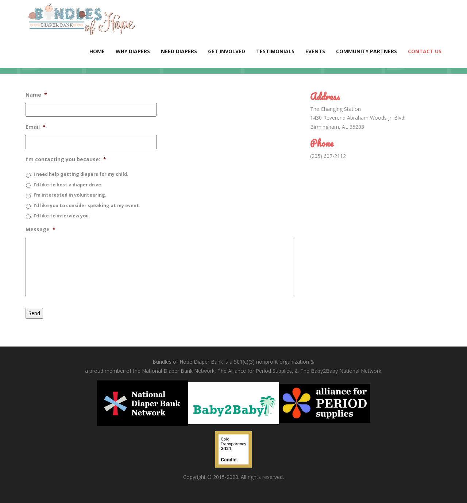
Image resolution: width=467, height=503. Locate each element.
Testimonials (275, 51)
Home (97, 51)
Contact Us (424, 51)
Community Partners (366, 51)
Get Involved (226, 51)
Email (36, 127)
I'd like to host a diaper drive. (68, 185)
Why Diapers (133, 51)
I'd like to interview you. (62, 216)
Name (36, 95)
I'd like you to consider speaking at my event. (87, 205)
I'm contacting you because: (66, 159)
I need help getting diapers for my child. (81, 174)
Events (315, 51)
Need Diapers (179, 51)
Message (40, 229)
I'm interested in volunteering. (70, 195)
